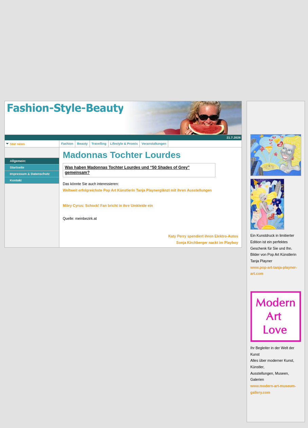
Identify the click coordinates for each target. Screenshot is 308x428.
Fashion (67, 143)
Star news (15, 144)
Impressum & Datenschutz (27, 174)
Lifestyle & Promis (124, 143)
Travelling (99, 143)
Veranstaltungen (154, 143)
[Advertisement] (107, 50)
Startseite (14, 167)
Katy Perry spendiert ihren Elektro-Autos (203, 236)
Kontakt (13, 180)
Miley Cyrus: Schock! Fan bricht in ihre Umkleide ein (108, 205)
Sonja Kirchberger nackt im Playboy (207, 242)
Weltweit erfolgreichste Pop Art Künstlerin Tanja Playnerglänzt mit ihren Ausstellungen (137, 190)
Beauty (82, 143)
